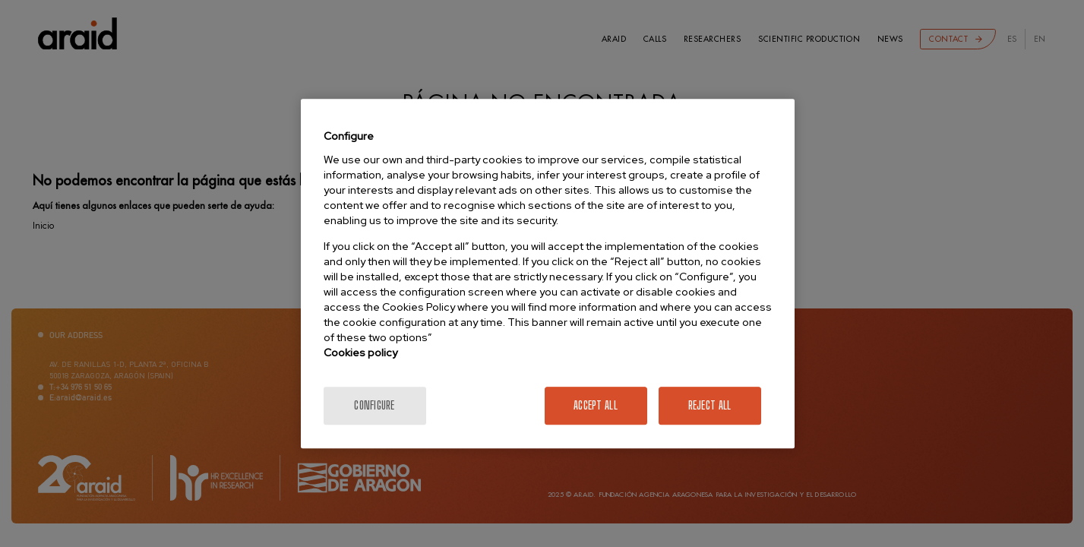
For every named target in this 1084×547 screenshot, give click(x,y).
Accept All (596, 405)
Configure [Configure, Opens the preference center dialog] (374, 405)
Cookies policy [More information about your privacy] (360, 352)
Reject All (710, 405)
